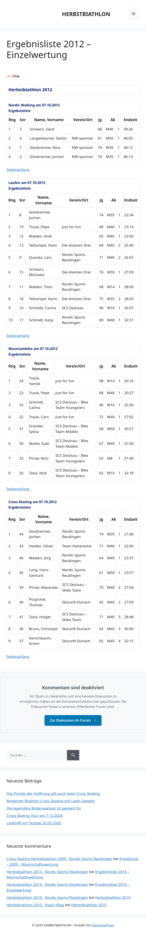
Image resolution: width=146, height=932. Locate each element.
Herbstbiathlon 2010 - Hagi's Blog (35, 904)
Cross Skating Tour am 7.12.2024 (34, 815)
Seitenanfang (17, 169)
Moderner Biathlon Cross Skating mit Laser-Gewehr (50, 800)
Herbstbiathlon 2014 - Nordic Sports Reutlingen (47, 871)
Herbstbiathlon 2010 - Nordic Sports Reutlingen (47, 897)
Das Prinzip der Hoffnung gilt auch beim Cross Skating (53, 793)
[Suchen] (73, 755)
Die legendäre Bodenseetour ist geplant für (43, 808)
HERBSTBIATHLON (86, 14)
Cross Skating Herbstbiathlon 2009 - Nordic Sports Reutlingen (59, 858)
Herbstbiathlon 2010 (112, 897)
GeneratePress (103, 925)
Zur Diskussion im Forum (73, 720)
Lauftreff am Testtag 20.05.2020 (33, 822)
